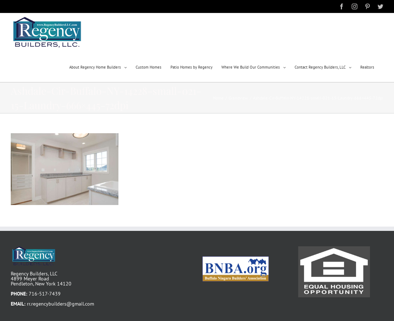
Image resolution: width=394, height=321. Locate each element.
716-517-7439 (45, 293)
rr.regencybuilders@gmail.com (60, 304)
